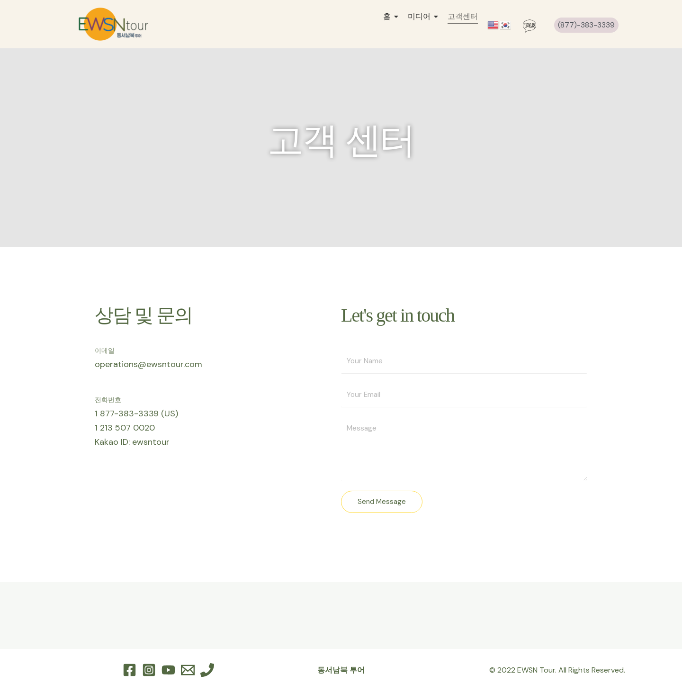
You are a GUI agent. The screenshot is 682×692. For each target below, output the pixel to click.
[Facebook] (129, 671)
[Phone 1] (207, 671)
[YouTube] (168, 671)
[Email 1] (188, 671)
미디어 (421, 16)
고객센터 (463, 16)
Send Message (382, 502)
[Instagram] (149, 671)
